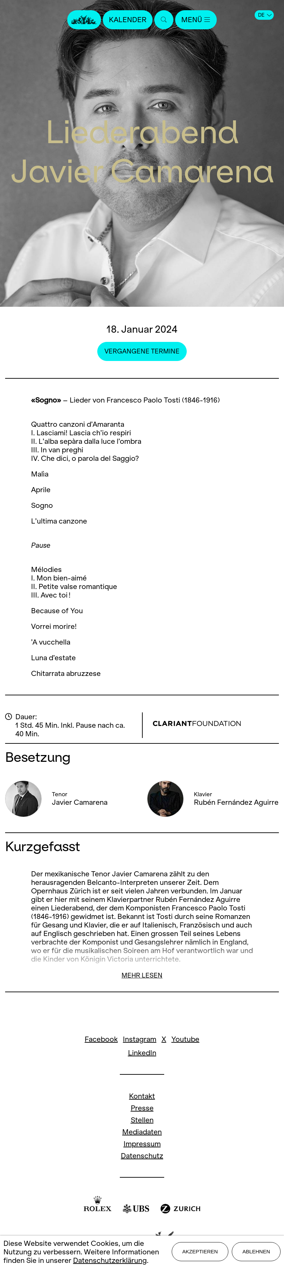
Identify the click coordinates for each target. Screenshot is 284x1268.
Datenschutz (142, 1156)
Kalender (127, 20)
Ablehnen (256, 1251)
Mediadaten (142, 1132)
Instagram (139, 1039)
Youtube (185, 1039)
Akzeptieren (200, 1251)
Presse (142, 1108)
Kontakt (142, 1096)
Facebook (101, 1039)
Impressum (142, 1144)
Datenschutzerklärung (110, 1260)
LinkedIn (142, 1053)
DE (265, 15)
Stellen (142, 1120)
